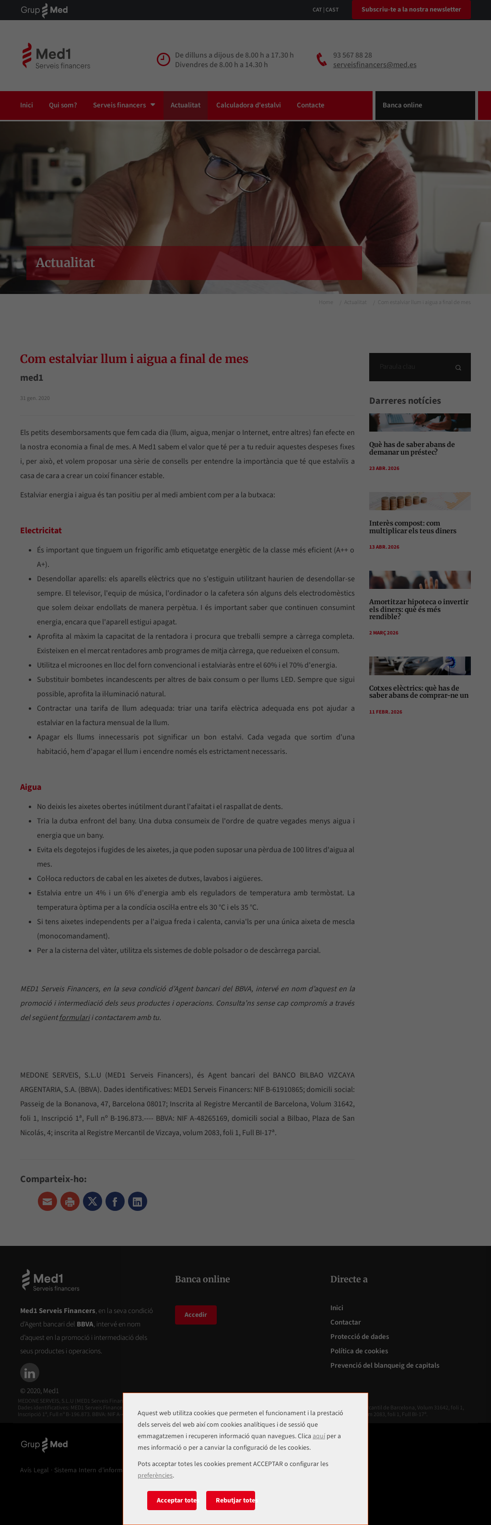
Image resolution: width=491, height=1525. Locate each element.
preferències (155, 1475)
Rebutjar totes (236, 1500)
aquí (319, 1436)
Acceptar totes (177, 1500)
